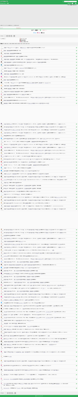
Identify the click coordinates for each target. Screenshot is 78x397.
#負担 (35, 32)
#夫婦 (26, 43)
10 (14, 35)
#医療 (5, 43)
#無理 (16, 43)
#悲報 (10, 43)
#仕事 (24, 43)
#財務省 (13, 43)
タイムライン (18, 27)
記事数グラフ (44, 30)
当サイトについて (39, 395)
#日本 (29, 43)
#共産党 (18, 43)
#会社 (21, 43)
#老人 (8, 43)
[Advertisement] (36, 15)
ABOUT (69, 3)
